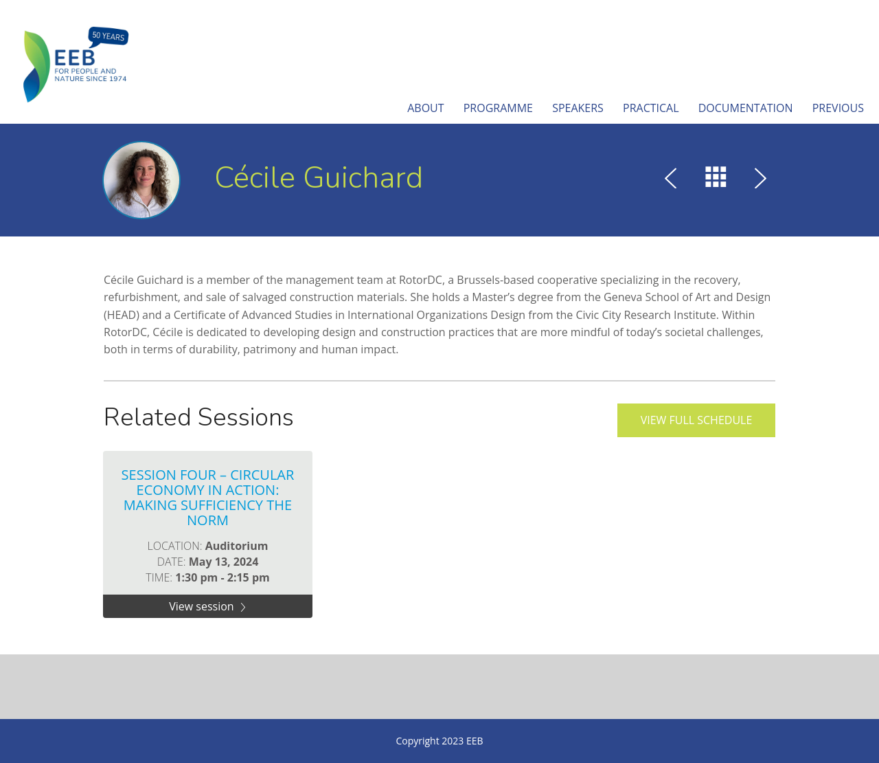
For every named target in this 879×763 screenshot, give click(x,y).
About (425, 107)
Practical (651, 107)
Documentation (745, 107)
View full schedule (697, 420)
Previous (838, 107)
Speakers (578, 107)
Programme (498, 107)
